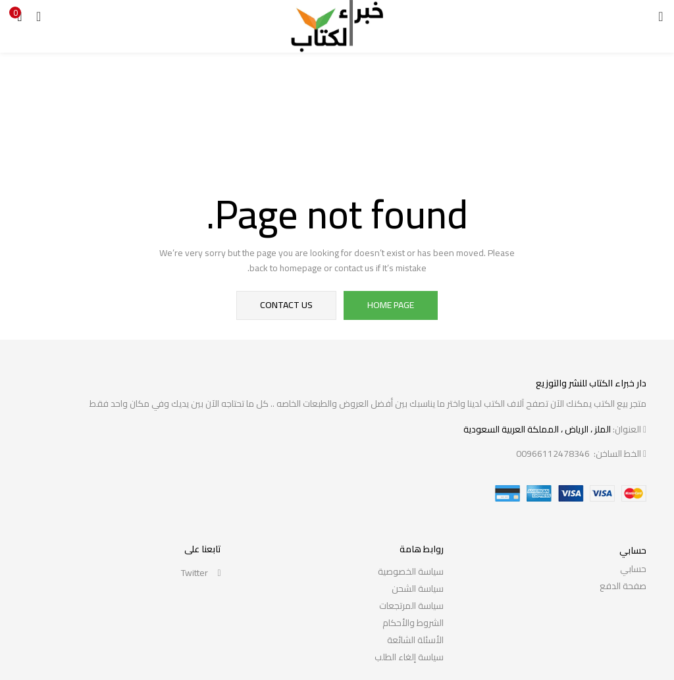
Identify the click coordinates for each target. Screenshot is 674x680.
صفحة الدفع (623, 585)
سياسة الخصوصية (411, 571)
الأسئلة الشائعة (415, 639)
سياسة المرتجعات (411, 605)
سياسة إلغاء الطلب (409, 657)
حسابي (633, 568)
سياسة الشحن (418, 588)
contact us (287, 305)
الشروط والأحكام (413, 622)
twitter (201, 572)
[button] (20, 16)
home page (390, 305)
